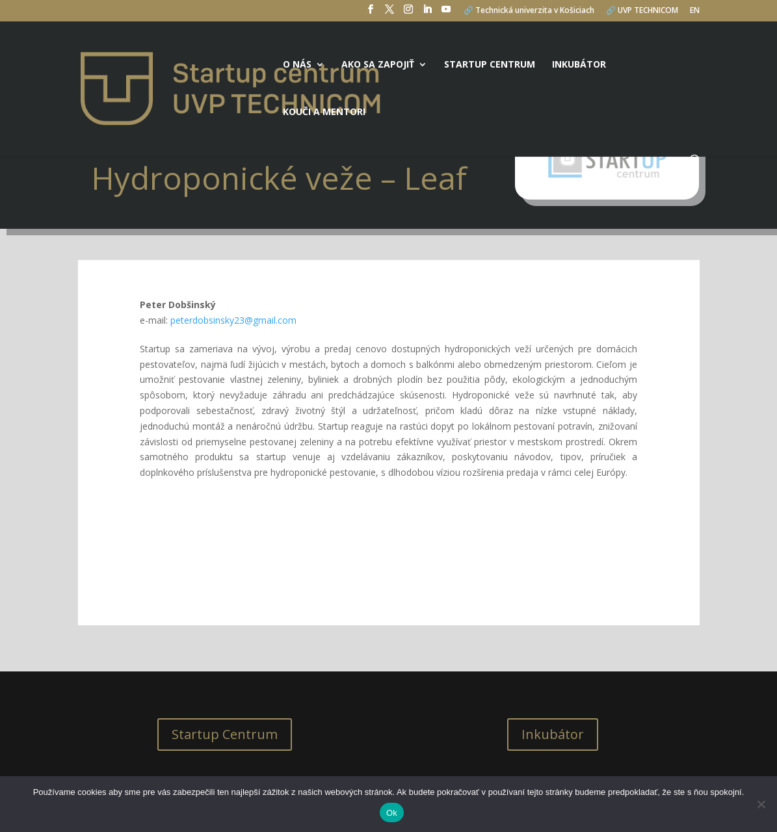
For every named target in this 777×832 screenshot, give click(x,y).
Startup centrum (489, 65)
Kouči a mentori (324, 112)
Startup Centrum (225, 734)
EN (695, 11)
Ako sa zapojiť (377, 65)
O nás (297, 65)
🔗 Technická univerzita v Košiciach (529, 11)
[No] (760, 804)
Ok (391, 813)
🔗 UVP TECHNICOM (642, 11)
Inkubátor (579, 65)
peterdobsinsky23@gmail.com (233, 320)
